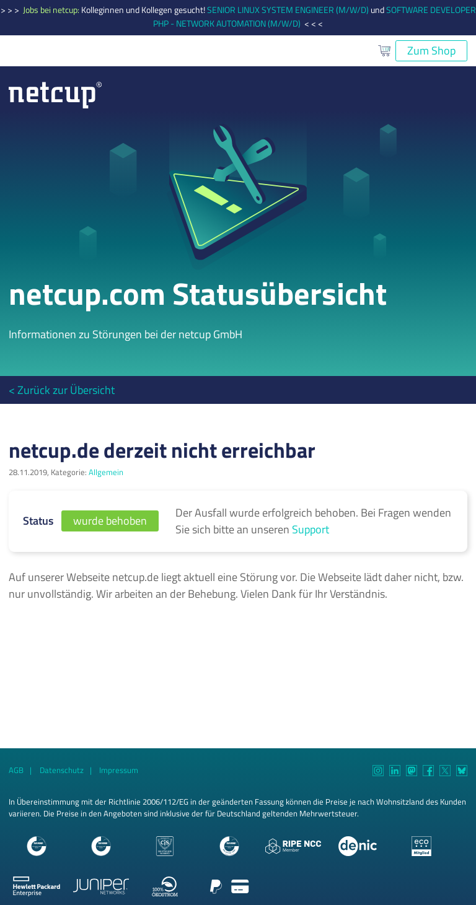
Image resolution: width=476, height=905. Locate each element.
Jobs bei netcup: (52, 10)
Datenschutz (62, 770)
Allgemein (106, 472)
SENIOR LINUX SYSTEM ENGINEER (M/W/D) (288, 10)
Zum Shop (431, 50)
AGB (16, 770)
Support (310, 529)
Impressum (118, 770)
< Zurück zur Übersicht (62, 390)
